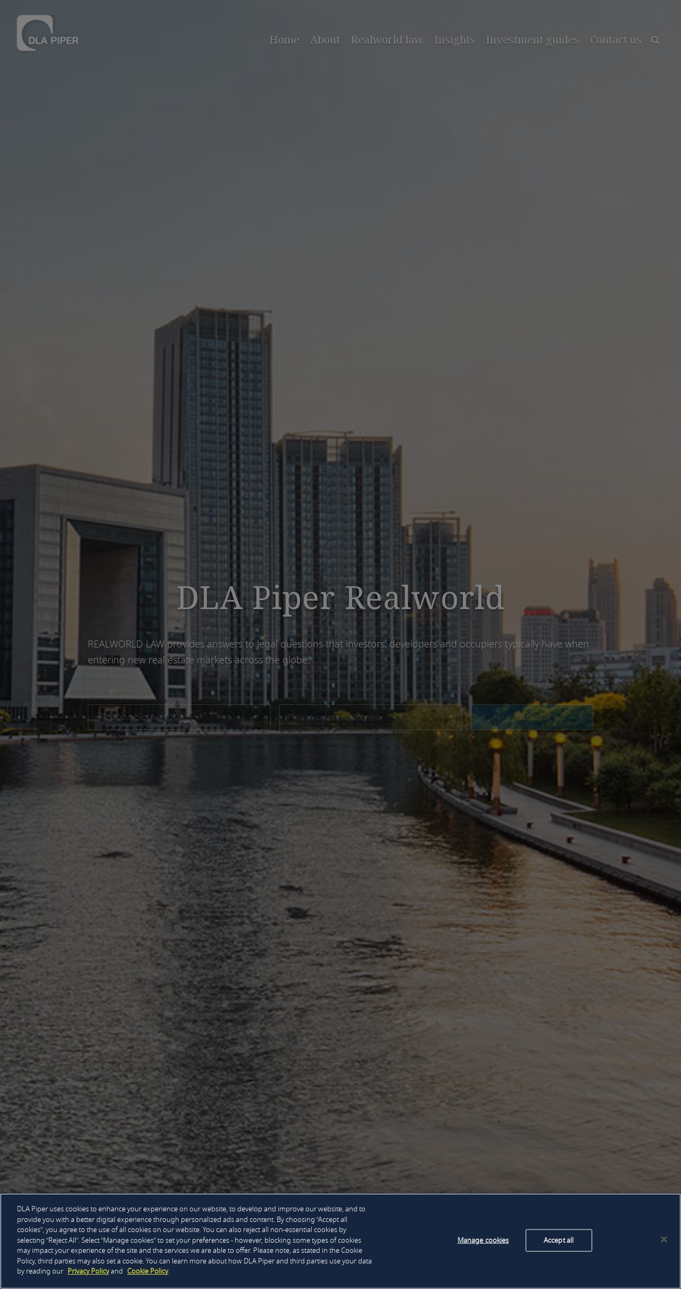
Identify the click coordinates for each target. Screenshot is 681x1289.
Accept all (559, 1240)
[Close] (664, 1239)
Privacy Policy (88, 1271)
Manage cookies (483, 1240)
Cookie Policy (147, 1271)
